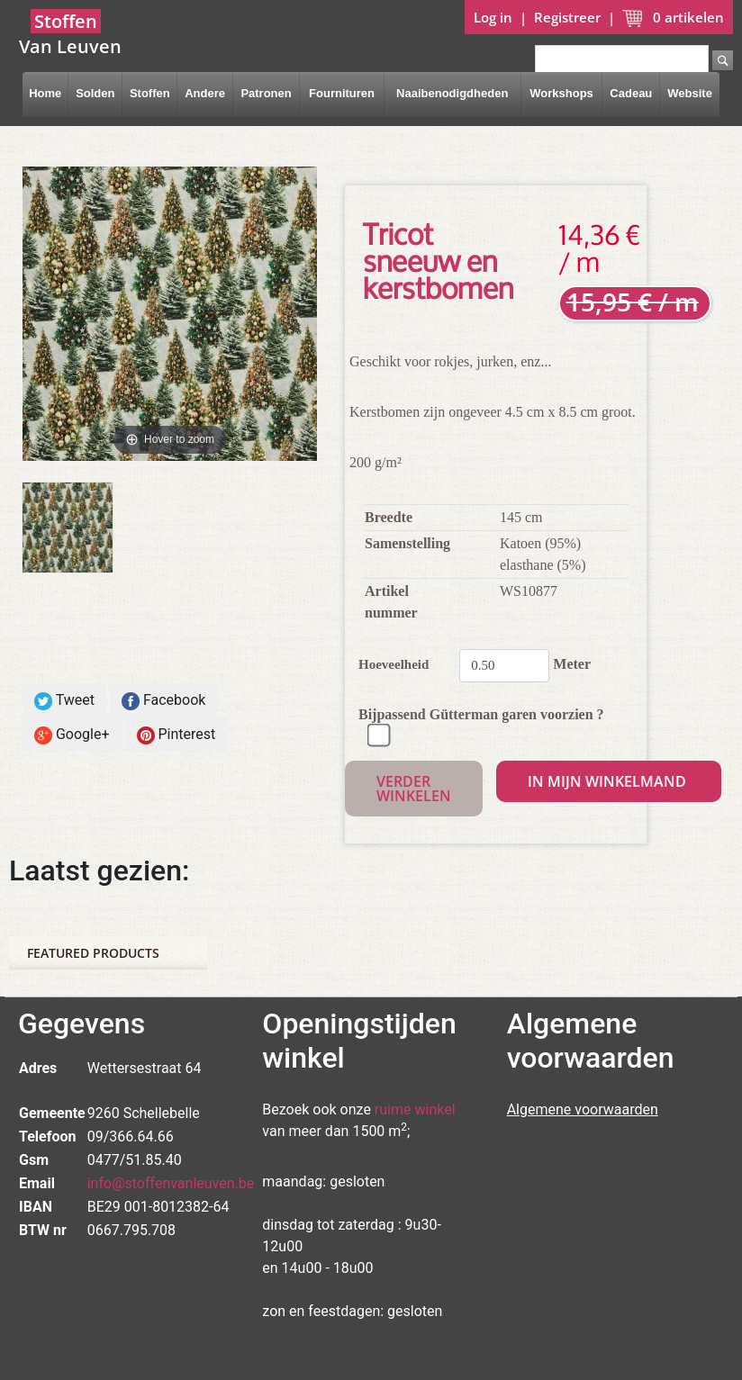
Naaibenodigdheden (452, 93)
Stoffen (150, 93)
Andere (205, 93)
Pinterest (176, 735)
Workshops (561, 93)
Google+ (72, 735)
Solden (95, 93)
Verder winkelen (413, 788)
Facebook (163, 700)
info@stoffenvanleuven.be (171, 1183)
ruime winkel (415, 1109)
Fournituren (342, 93)
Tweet (64, 700)
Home (45, 93)
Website (689, 93)
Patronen (265, 93)
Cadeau (631, 93)
